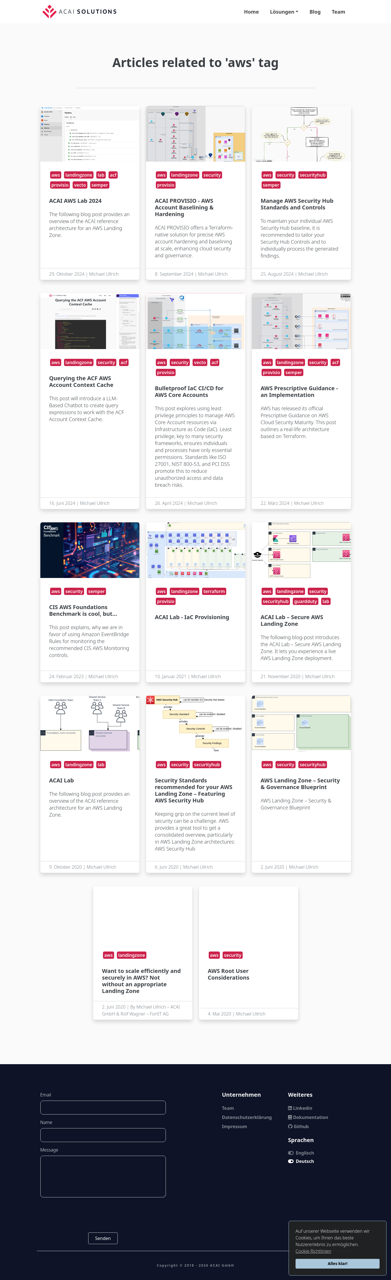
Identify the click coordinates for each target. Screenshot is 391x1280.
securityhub (313, 175)
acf (113, 175)
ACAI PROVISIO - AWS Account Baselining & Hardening (184, 207)
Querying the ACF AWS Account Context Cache (81, 381)
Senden (103, 1238)
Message (49, 1150)
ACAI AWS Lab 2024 (75, 200)
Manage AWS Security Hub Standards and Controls (297, 204)
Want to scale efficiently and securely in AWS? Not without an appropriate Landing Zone (141, 981)
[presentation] (103, 1215)
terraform (214, 591)
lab (101, 175)
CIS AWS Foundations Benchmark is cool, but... (83, 610)
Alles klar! (337, 1263)
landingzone (78, 175)
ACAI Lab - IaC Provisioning (192, 617)
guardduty (305, 601)
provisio (60, 185)
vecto (80, 185)
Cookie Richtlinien (313, 1251)
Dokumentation (308, 1117)
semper (100, 185)
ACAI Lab (61, 780)
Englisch (301, 1153)
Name (46, 1122)
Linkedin (300, 1108)
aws (55, 175)
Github (298, 1126)
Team (338, 11)
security (212, 175)
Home (251, 11)
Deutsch (301, 1161)
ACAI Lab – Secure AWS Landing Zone (292, 620)
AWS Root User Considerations (229, 974)
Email (45, 1095)
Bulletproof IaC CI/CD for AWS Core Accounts (189, 391)
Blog (315, 11)
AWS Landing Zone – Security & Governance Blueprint (300, 784)
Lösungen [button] (282, 11)
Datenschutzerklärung (247, 1117)
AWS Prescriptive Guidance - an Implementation (299, 391)
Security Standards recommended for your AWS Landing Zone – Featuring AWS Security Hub (194, 790)
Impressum (234, 1126)
